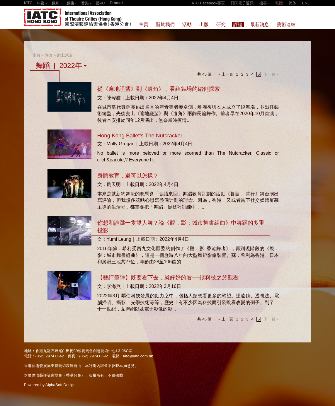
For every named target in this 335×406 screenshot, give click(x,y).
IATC (28, 3)
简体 (292, 3)
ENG (306, 3)
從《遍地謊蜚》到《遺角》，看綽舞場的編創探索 (158, 89)
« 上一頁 (225, 74)
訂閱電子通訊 (242, 3)
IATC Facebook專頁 (208, 3)
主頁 (36, 55)
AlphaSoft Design (60, 385)
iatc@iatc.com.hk (138, 356)
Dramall (116, 3)
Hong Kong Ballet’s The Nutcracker (140, 135)
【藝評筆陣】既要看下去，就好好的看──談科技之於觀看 (168, 277)
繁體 (279, 3)
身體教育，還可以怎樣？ (128, 176)
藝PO (100, 3)
